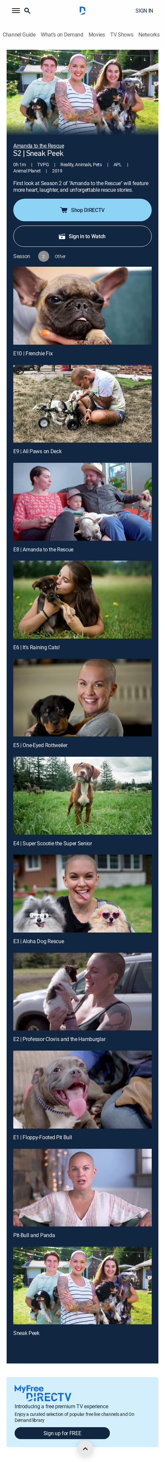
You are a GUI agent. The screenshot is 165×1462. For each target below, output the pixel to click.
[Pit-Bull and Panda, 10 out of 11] (82, 1188)
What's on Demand (62, 34)
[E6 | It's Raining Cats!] (82, 600)
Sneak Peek (26, 1333)
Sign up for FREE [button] (62, 1433)
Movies (97, 34)
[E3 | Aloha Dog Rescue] (82, 894)
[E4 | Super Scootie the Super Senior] (82, 796)
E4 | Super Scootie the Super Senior (52, 843)
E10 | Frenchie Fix (32, 353)
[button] (16, 11)
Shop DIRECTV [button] (82, 210)
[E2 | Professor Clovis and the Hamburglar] (82, 992)
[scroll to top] (85, 1449)
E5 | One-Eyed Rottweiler (40, 745)
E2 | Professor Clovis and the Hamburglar (59, 1039)
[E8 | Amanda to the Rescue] (82, 502)
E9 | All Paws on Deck (37, 451)
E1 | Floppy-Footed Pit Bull (42, 1137)
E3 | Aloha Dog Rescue (38, 941)
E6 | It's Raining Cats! (36, 647)
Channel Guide (19, 34)
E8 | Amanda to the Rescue (43, 549)
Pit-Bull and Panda (34, 1235)
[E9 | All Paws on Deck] (82, 404)
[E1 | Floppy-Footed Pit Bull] (82, 1090)
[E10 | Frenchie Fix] (82, 306)
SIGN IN (144, 10)
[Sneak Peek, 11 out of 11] (82, 1286)
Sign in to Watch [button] (82, 236)
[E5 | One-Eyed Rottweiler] (82, 698)
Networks (148, 34)
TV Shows (121, 34)
